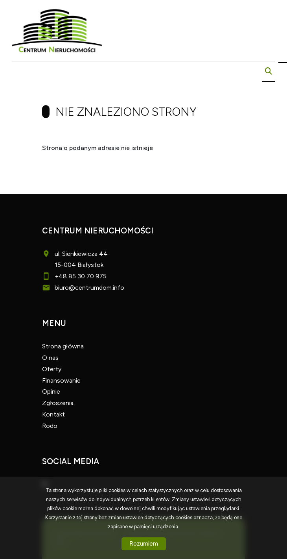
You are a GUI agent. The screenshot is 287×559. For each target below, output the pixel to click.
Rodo (49, 425)
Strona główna (63, 346)
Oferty (51, 369)
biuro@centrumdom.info (89, 287)
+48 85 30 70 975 (81, 276)
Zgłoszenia (58, 403)
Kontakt (53, 414)
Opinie (51, 391)
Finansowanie (61, 380)
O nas (50, 357)
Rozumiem (143, 543)
